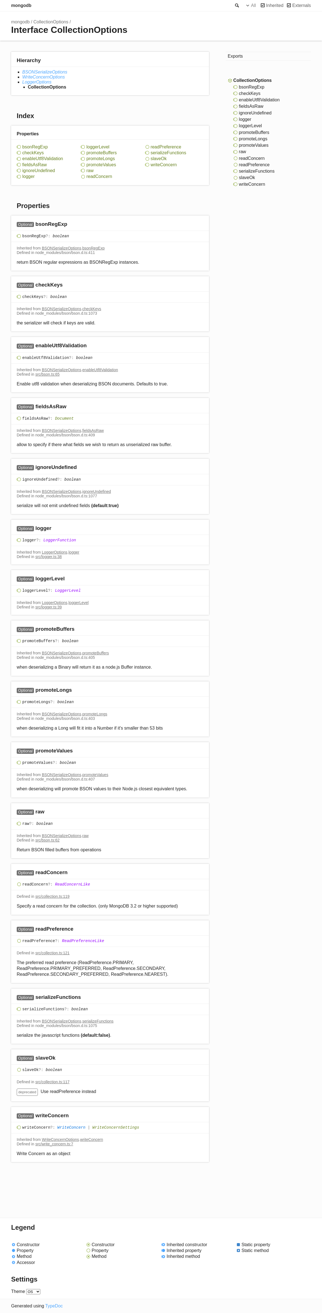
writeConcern (164, 164)
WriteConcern (71, 1127)
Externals (301, 5)
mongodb (21, 5)
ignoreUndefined (38, 170)
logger (28, 176)
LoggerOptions (36, 82)
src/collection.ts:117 (52, 1082)
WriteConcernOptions (43, 77)
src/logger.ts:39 (48, 607)
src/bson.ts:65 (47, 374)
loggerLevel (97, 147)
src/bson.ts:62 (47, 840)
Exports (235, 56)
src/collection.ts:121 (52, 953)
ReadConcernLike (72, 884)
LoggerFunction (59, 540)
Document (64, 418)
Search (236, 5)
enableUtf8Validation (42, 158)
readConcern (99, 176)
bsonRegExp (35, 147)
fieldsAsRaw (34, 164)
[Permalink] (72, 224)
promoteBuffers (101, 152)
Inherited (274, 5)
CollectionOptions (50, 21)
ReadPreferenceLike (83, 941)
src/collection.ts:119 (52, 896)
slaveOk (159, 158)
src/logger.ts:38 (48, 556)
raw (90, 170)
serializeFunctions (168, 152)
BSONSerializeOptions (44, 72)
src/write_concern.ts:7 (54, 1144)
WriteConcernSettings (115, 1127)
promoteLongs (100, 158)
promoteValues (101, 164)
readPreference (166, 147)
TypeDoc (54, 1306)
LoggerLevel (68, 590)
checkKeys (33, 152)
